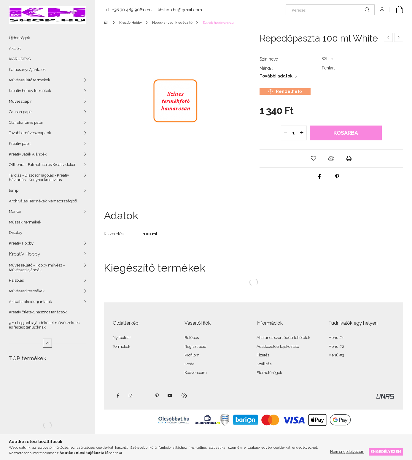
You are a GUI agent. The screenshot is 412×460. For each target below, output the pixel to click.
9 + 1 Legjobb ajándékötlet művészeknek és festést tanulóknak (44, 325)
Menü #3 (336, 355)
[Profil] (382, 9)
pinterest (157, 396)
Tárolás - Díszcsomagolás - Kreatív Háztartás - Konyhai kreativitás (39, 177)
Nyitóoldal (122, 337)
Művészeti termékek (26, 291)
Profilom (192, 355)
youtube (170, 396)
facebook (118, 396)
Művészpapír (20, 101)
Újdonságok (19, 38)
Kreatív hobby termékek (30, 90)
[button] (313, 158)
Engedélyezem (385, 451)
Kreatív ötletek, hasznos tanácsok (38, 312)
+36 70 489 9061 (128, 9)
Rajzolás (16, 280)
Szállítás (264, 364)
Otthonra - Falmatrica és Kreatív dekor (42, 164)
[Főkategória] (107, 22)
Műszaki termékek (25, 222)
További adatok (276, 76)
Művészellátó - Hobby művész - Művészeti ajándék (37, 267)
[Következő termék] (398, 37)
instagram (131, 396)
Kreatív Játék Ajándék (28, 154)
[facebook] (319, 176)
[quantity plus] (302, 133)
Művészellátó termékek (29, 80)
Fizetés (263, 355)
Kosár (189, 364)
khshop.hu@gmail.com (180, 9)
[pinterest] (337, 176)
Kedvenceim (195, 372)
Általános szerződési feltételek (283, 337)
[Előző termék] (388, 37)
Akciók (15, 48)
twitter (144, 396)
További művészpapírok (30, 133)
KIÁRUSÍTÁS (20, 59)
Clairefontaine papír (26, 122)
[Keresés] (330, 9)
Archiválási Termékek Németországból (43, 201)
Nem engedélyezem (347, 451)
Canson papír (20, 112)
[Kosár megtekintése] (396, 9)
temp (13, 190)
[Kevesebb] (47, 343)
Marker (15, 211)
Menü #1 (336, 337)
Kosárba (345, 133)
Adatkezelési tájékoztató (278, 346)
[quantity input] (294, 133)
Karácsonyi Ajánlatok (27, 69)
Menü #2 (336, 346)
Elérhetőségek (269, 372)
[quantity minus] (285, 133)
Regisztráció (195, 346)
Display (15, 232)
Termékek (121, 346)
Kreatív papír (20, 143)
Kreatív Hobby (21, 243)
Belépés (191, 337)
